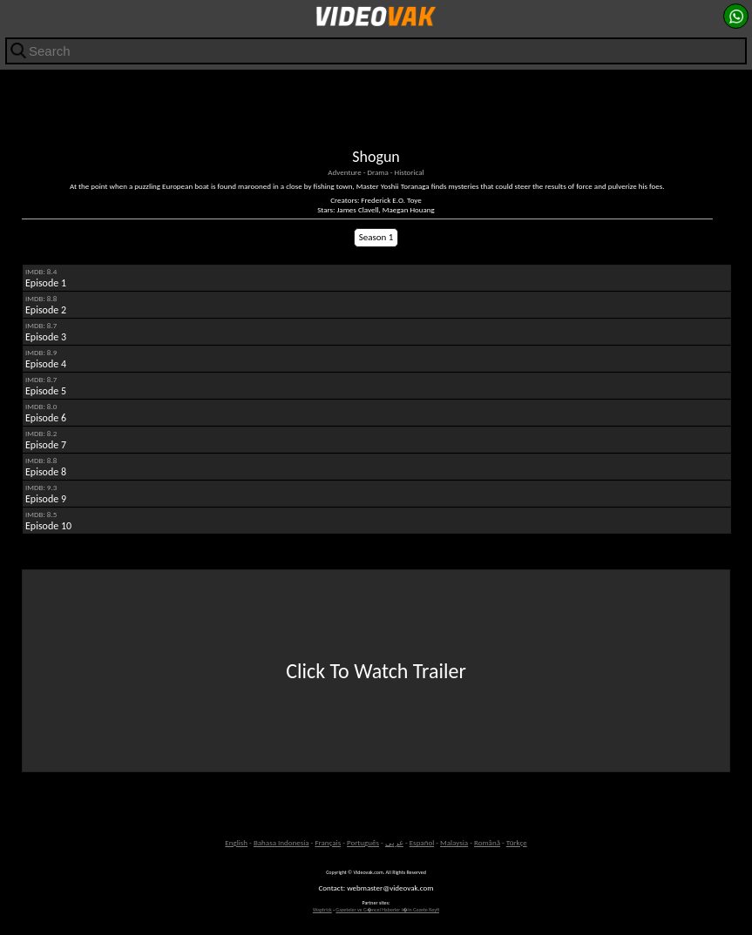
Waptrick (322, 909)
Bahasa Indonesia (281, 842)
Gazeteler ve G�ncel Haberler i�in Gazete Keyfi (387, 909)
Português (363, 842)
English (236, 842)
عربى (394, 842)
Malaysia (454, 842)
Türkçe (516, 842)
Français (328, 842)
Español (422, 842)
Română (487, 842)
